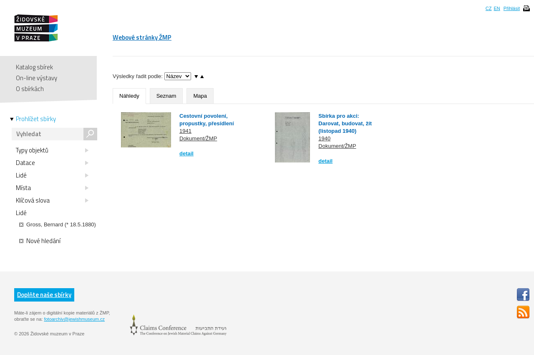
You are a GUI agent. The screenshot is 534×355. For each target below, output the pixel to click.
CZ (489, 8)
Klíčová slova (52, 200)
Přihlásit (512, 8)
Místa (52, 188)
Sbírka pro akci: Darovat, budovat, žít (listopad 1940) (345, 123)
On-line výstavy (36, 78)
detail (186, 153)
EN (497, 8)
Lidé (52, 175)
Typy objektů (52, 150)
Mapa (200, 96)
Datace (52, 163)
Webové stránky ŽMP (142, 37)
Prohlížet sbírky (36, 119)
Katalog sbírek (34, 67)
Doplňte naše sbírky (44, 294)
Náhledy (129, 96)
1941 (185, 131)
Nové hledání (39, 241)
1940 (324, 138)
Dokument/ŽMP (198, 138)
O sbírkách (30, 89)
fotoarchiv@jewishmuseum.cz (74, 319)
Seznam (166, 96)
